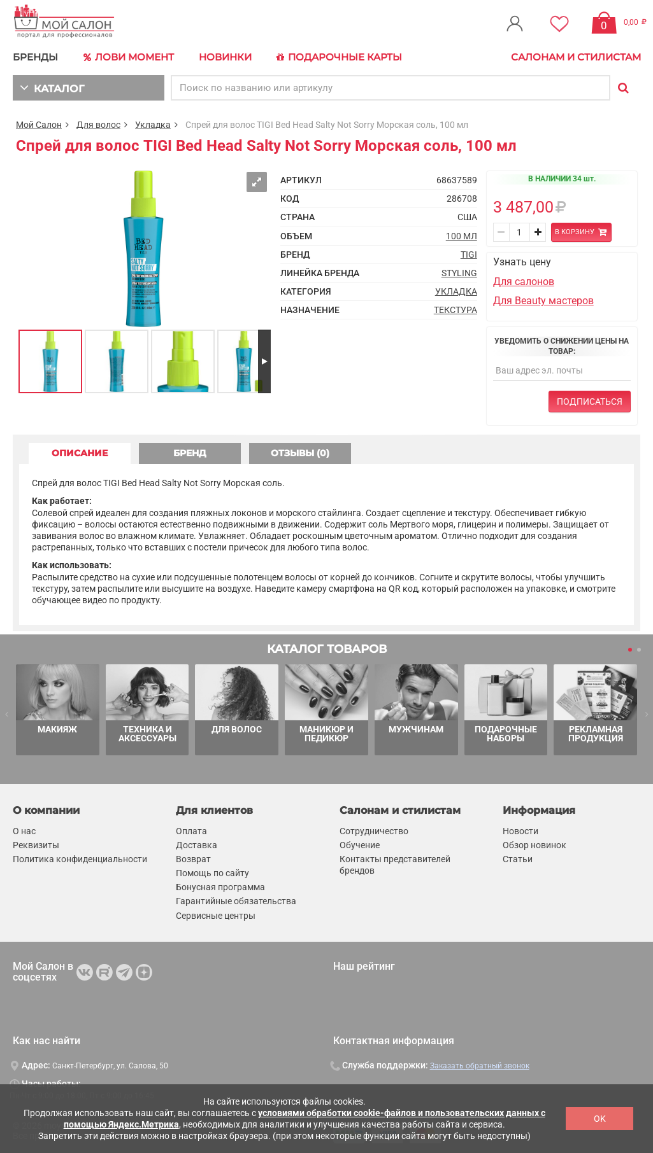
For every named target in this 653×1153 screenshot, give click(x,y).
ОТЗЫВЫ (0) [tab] (300, 453)
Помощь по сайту (212, 873)
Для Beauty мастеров (543, 301)
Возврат (193, 859)
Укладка (153, 125)
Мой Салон (39, 125)
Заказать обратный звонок (479, 1065)
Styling (459, 273)
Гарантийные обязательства (236, 902)
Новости (520, 831)
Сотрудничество (374, 831)
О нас (24, 831)
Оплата (191, 831)
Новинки (225, 57)
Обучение (360, 845)
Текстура (455, 310)
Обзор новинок (534, 845)
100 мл (461, 236)
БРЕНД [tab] (189, 453)
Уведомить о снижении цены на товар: (561, 346)
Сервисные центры (215, 916)
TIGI (469, 254)
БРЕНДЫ (35, 57)
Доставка (196, 845)
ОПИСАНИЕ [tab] (80, 453)
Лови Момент (128, 57)
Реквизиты (36, 845)
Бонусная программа (220, 887)
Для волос (98, 125)
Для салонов (523, 282)
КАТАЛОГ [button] (52, 87)
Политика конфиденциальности (80, 859)
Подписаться (589, 401)
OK (600, 1119)
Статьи (518, 859)
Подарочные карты (339, 57)
